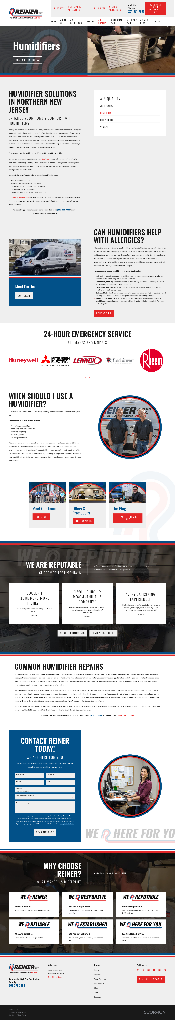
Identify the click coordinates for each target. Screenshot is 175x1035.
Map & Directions (55, 977)
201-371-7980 (136, 11)
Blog (96, 988)
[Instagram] (159, 970)
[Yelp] (165, 970)
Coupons (97, 997)
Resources (99, 8)
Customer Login (155, 8)
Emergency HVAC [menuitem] (131, 21)
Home (96, 970)
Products (59, 8)
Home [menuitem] (53, 21)
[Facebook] (138, 970)
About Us (97, 974)
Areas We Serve (100, 979)
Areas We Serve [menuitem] (145, 21)
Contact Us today (28, 60)
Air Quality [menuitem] (102, 21)
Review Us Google (103, 633)
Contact (97, 992)
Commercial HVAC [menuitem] (116, 21)
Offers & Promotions (115, 8)
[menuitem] (11, 1015)
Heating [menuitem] (91, 21)
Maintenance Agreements (74, 8)
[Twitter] (143, 970)
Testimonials (99, 983)
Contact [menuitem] (158, 21)
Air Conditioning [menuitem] (76, 21)
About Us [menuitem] (63, 21)
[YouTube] (154, 970)
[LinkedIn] (148, 970)
